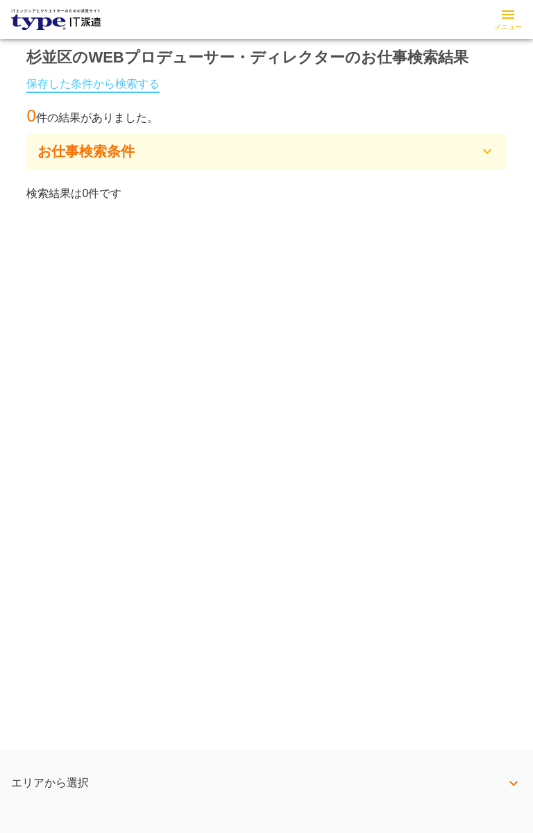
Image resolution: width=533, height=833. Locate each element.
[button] (266, 151)
